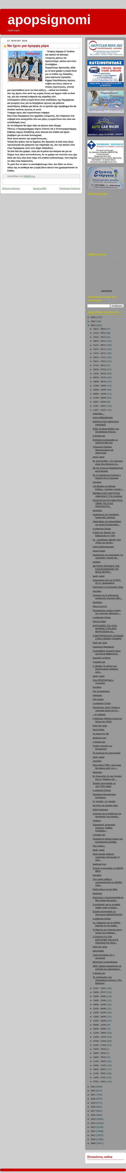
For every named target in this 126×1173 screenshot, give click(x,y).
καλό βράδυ (98, 951)
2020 (93, 1099)
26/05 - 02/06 (100, 1012)
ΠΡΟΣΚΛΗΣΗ (99, 621)
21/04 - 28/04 (100, 1033)
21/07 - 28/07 (100, 406)
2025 (93, 321)
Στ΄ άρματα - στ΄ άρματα (104, 801)
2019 (93, 1103)
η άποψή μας (99, 436)
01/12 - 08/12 (100, 345)
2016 (93, 1115)
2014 (93, 1123)
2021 (93, 1095)
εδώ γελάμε (98, 699)
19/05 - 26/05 (100, 1017)
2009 (93, 1143)
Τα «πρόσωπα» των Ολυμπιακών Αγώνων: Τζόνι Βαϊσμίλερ (107, 980)
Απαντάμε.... (99, 413)
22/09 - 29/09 (100, 386)
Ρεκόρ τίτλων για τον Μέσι (105, 889)
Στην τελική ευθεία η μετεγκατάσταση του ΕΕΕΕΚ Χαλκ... (107, 882)
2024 (93, 325)
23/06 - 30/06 (100, 996)
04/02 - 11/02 (100, 1065)
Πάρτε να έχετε (100, 606)
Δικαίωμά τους (99, 738)
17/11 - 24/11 (100, 353)
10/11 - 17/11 (100, 357)
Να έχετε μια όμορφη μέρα (28, 46)
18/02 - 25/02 (100, 1057)
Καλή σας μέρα (100, 643)
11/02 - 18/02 (100, 1061)
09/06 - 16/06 (100, 1004)
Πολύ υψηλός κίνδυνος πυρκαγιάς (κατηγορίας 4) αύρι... (106, 857)
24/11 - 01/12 (100, 349)
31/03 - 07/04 (100, 1045)
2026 (93, 317)
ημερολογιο (106, 291)
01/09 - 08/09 (100, 398)
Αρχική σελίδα (39, 188)
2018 (93, 1107)
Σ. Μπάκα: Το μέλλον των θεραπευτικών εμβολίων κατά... (105, 669)
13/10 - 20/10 (100, 373)
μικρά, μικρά (99, 457)
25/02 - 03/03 (100, 1053)
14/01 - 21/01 (100, 1077)
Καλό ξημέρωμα (100, 809)
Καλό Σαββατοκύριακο (103, 547)
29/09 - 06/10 (100, 381)
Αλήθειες (97, 820)
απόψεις (97, 562)
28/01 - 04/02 (100, 1069)
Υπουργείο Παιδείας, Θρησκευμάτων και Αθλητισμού (103, 450)
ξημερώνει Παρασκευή (103, 647)
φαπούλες (97, 510)
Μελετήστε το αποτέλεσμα (105, 962)
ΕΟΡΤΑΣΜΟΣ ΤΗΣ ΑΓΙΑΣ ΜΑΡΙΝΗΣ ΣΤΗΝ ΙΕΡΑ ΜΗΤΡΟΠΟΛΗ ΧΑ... (105, 629)
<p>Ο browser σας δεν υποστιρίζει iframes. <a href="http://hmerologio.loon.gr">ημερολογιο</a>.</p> (106, 274)
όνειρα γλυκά (99, 551)
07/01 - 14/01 (100, 1081)
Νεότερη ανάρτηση (11, 188)
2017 (93, 1111)
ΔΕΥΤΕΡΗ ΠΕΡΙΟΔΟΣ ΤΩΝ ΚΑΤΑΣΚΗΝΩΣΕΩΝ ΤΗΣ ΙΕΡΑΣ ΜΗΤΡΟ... (106, 569)
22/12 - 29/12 (100, 333)
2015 (93, 1119)
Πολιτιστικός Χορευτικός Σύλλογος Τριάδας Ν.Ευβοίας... (104, 828)
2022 (93, 1090)
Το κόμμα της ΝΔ (101, 734)
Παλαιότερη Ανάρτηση (69, 188)
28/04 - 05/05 (100, 1029)
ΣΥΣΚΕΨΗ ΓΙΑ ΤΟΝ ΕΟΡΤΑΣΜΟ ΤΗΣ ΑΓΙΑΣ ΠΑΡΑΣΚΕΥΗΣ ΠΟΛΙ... (106, 940)
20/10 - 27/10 (100, 369)
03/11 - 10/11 (100, 361)
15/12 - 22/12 (100, 337)
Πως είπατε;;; (99, 846)
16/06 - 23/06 (100, 1000)
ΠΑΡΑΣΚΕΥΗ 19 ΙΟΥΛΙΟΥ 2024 (108, 587)
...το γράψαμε (99, 714)
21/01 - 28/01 (100, 1073)
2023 (93, 1087)
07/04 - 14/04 (100, 1041)
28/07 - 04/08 (100, 402)
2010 (93, 1139)
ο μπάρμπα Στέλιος (102, 529)
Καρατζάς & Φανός (102, 658)
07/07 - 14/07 (100, 988)
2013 (93, 1127)
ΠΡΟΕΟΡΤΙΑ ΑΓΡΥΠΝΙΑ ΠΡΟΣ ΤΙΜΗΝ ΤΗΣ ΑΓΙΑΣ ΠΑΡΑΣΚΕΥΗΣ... (108, 503)
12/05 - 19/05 (100, 1021)
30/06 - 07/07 (100, 992)
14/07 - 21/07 (100, 410)
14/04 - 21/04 (100, 1037)
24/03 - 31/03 (100, 1049)
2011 (93, 1135)
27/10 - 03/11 (100, 365)
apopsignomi (49, 19)
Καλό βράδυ (98, 729)
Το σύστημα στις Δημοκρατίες (107, 753)
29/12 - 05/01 (100, 329)
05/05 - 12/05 (100, 1025)
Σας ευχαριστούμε (101, 691)
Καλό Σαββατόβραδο (103, 417)
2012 (93, 1131)
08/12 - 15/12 (100, 341)
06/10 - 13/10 (100, 377)
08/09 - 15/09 (100, 394)
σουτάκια (97, 482)
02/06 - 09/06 (100, 1008)
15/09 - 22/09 (100, 390)
